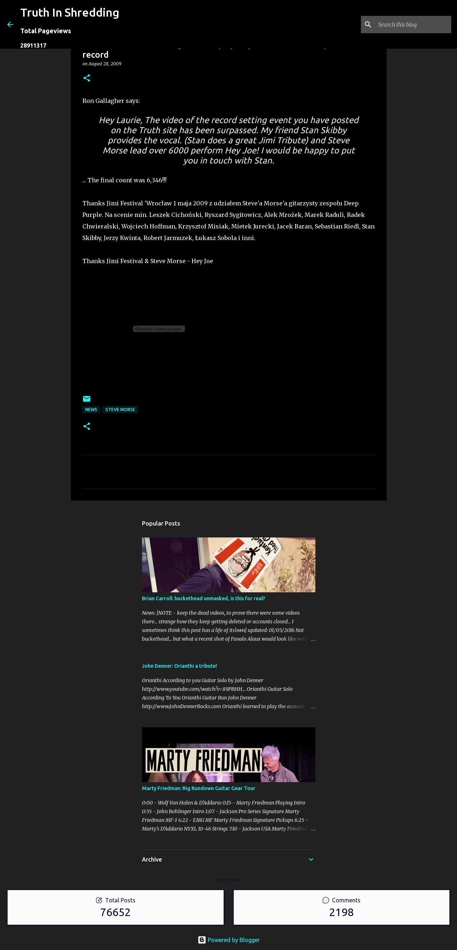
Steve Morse (120, 409)
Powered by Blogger (229, 940)
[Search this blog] (413, 24)
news (91, 409)
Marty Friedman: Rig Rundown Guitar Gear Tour (198, 788)
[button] (86, 78)
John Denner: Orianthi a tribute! (179, 666)
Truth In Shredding (69, 12)
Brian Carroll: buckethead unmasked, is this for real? (203, 598)
